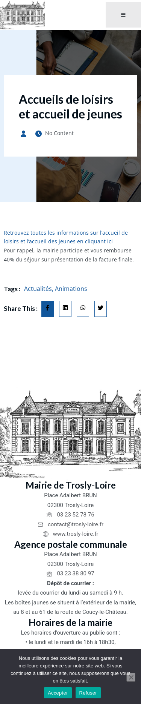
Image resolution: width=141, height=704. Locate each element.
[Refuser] (130, 677)
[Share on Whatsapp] (83, 309)
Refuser (88, 693)
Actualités (38, 288)
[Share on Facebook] (47, 309)
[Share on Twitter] (100, 309)
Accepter (58, 693)
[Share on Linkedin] (65, 309)
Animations (71, 288)
